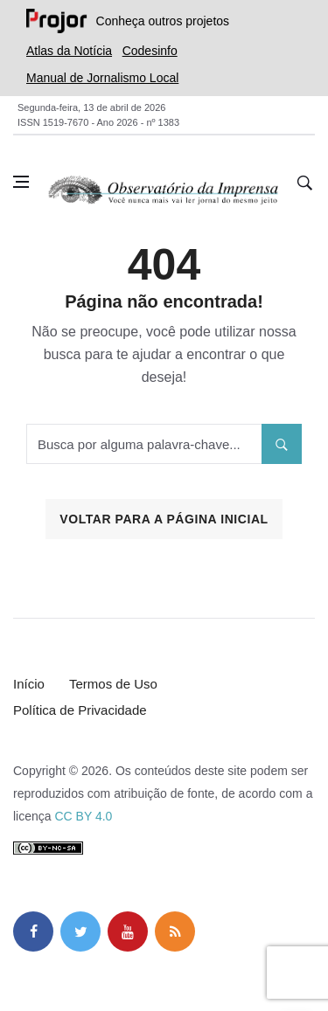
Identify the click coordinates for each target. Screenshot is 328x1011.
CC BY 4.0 (83, 816)
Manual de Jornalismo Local (102, 78)
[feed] (175, 931)
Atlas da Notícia (69, 51)
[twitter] (80, 931)
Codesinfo (150, 51)
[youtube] (128, 931)
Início (29, 683)
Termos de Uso (113, 683)
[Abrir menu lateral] (21, 181)
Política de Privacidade (80, 710)
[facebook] (33, 931)
